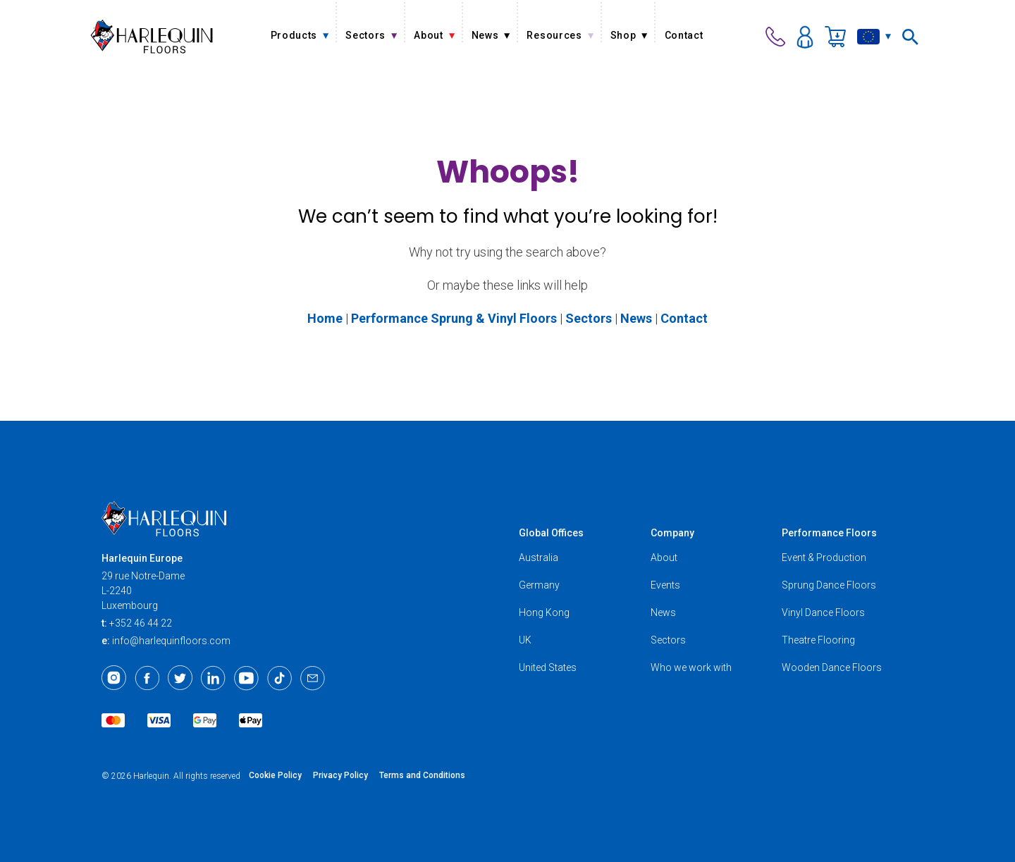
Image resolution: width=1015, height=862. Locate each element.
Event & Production (824, 557)
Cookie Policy (275, 775)
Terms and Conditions (422, 775)
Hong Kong (544, 612)
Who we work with (691, 667)
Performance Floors (829, 532)
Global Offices (551, 532)
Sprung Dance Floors (829, 585)
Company (672, 532)
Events (665, 585)
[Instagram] (114, 678)
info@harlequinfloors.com (171, 640)
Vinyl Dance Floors (823, 612)
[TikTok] (279, 678)
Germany (539, 585)
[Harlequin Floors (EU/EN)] (152, 36)
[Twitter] (180, 678)
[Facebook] (147, 678)
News (663, 612)
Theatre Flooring (818, 640)
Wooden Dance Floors (832, 667)
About (664, 557)
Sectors (668, 640)
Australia (538, 557)
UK (525, 640)
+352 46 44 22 (140, 623)
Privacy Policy (340, 775)
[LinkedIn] (213, 678)
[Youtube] (246, 678)
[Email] (312, 678)
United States (548, 667)
